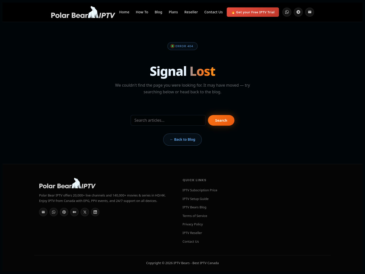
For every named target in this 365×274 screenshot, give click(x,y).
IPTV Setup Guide (195, 198)
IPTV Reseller (192, 233)
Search (221, 120)
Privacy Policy (192, 224)
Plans (173, 12)
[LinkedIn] (95, 212)
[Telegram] (298, 12)
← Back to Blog (182, 139)
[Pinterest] (64, 212)
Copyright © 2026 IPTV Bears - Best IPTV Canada (182, 263)
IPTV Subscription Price (199, 190)
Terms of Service (194, 216)
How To (142, 12)
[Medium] (74, 212)
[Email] (309, 12)
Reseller (191, 12)
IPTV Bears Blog (194, 207)
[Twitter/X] (85, 212)
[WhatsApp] (286, 12)
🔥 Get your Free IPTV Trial (252, 12)
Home (124, 12)
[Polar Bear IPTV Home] (83, 12)
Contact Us (213, 12)
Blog (158, 12)
